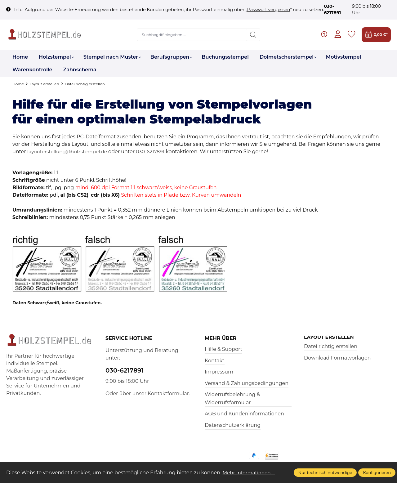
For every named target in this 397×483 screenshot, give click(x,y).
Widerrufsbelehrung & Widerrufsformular (232, 398)
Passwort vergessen (268, 9)
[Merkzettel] (351, 34)
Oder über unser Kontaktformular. (147, 393)
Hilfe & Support (223, 349)
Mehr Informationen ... (250, 473)
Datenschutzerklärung (233, 425)
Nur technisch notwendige (325, 472)
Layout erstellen (330, 337)
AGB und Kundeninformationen (244, 414)
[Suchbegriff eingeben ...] (191, 35)
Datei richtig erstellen (330, 347)
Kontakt (215, 361)
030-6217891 (154, 151)
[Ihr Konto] (337, 34)
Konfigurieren (377, 472)
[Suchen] (253, 35)
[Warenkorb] (376, 34)
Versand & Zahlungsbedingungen (246, 383)
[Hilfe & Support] (323, 34)
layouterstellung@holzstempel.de (69, 151)
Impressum (219, 372)
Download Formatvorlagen (337, 358)
